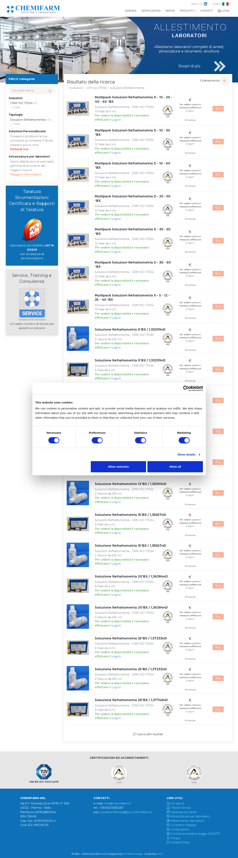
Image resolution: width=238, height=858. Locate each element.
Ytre (160, 853)
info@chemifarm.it (117, 803)
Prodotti (187, 10)
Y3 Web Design (133, 853)
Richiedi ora (19, 149)
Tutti (15, 107)
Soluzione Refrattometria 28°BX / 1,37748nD (131, 700)
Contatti (206, 10)
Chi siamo (175, 803)
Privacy (174, 838)
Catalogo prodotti (181, 812)
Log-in (116, 119)
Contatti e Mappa (181, 825)
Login (223, 10)
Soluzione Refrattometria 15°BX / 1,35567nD (130, 515)
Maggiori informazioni (26, 174)
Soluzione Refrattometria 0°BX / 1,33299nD (130, 329)
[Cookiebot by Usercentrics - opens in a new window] (186, 388)
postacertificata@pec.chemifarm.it (126, 812)
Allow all (175, 466)
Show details (186, 454)
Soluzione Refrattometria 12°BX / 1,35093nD (131, 484)
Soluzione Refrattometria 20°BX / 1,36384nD (131, 576)
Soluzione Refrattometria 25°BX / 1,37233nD (131, 638)
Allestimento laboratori (185, 821)
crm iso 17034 (97, 88)
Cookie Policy (178, 842)
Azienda (130, 10)
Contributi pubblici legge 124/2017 (193, 833)
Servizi (170, 10)
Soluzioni (76, 88)
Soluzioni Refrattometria (127, 88)
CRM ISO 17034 (21, 103)
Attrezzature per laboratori (188, 816)
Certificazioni (151, 10)
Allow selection (118, 466)
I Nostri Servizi (179, 807)
